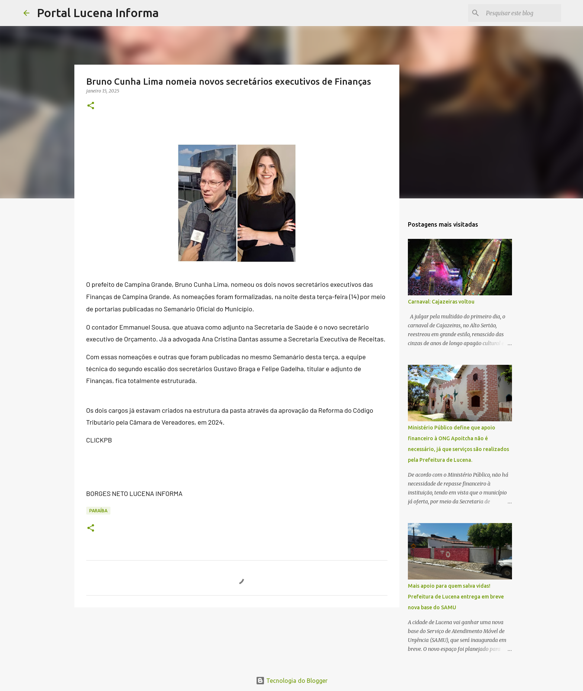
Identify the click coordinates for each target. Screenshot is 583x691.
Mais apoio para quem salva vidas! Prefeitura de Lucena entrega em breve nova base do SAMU (456, 596)
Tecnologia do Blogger (292, 680)
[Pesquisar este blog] (522, 13)
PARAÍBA (98, 510)
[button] (90, 106)
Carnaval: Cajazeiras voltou (441, 302)
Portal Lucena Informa (98, 12)
